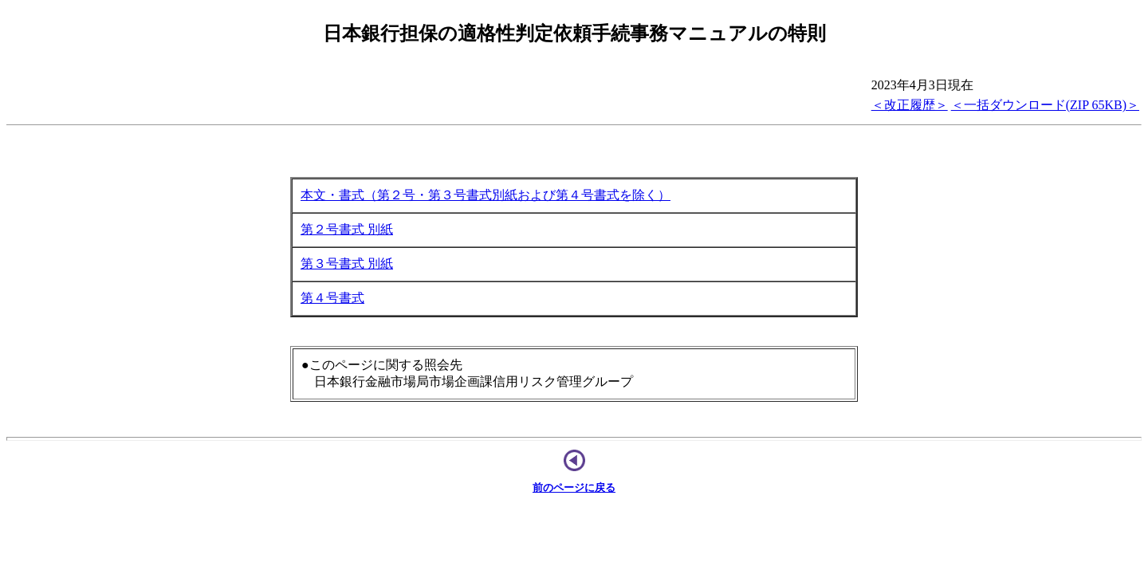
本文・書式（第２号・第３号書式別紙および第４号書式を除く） (485, 195)
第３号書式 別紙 (347, 263)
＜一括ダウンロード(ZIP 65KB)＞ (1045, 105)
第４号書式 (332, 298)
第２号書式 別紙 (347, 229)
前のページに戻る (574, 487)
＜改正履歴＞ (909, 105)
